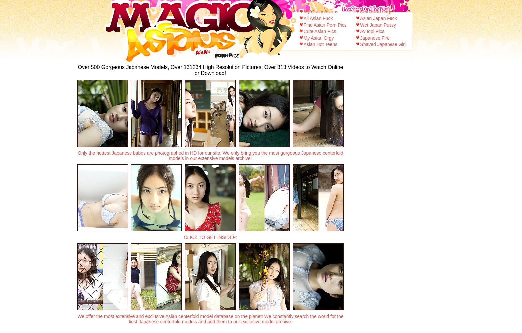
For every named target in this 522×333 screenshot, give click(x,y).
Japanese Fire (375, 38)
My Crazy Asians (321, 11)
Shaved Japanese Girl (383, 44)
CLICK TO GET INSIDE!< (210, 237)
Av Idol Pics (372, 31)
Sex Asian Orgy (376, 11)
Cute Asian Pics (320, 31)
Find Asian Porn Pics (325, 25)
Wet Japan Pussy (378, 25)
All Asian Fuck (318, 18)
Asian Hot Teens (321, 44)
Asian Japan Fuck (378, 18)
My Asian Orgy (319, 38)
